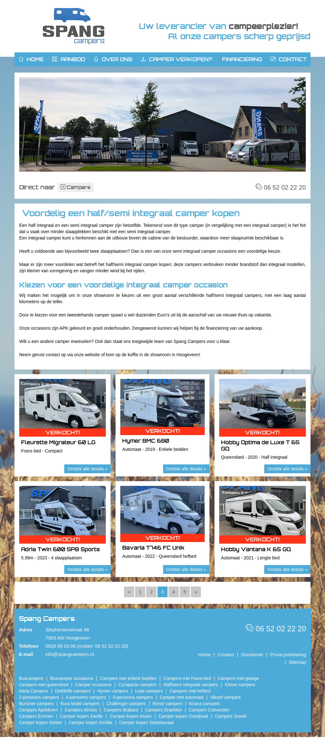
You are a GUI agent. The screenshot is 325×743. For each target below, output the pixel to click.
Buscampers (31, 678)
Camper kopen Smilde (90, 722)
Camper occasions (93, 684)
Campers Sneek (230, 716)
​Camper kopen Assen (131, 716)
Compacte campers (137, 684)
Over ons (113, 59)
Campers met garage (238, 678)
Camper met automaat (181, 697)
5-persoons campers (133, 697)
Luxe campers (149, 690)
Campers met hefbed (190, 690)
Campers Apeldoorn (38, 709)
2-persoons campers (39, 697)
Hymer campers (112, 690)
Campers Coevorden (209, 709)
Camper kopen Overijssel (183, 716)
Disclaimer (252, 654)
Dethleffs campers (73, 690)
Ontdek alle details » (87, 468)
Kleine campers (240, 684)
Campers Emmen (36, 716)
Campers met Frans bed (187, 678)
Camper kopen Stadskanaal (146, 722)
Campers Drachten (163, 709)
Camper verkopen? (176, 59)
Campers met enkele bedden (128, 678)
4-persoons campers (86, 697)
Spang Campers (73, 26)
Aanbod (68, 59)
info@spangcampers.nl (69, 654)
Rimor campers (168, 703)
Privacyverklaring (288, 654)
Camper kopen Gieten (40, 722)
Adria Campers (33, 690)
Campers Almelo (81, 709)
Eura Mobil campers (80, 703)
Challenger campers (126, 703)
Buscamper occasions (71, 678)
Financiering (242, 59)
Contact (289, 59)
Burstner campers (36, 703)
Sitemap (297, 662)
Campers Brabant (121, 709)
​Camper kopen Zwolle (81, 716)
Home (204, 654)
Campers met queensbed (43, 684)
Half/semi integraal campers (190, 684)
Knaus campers (204, 703)
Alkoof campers (225, 697)
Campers (75, 187)
